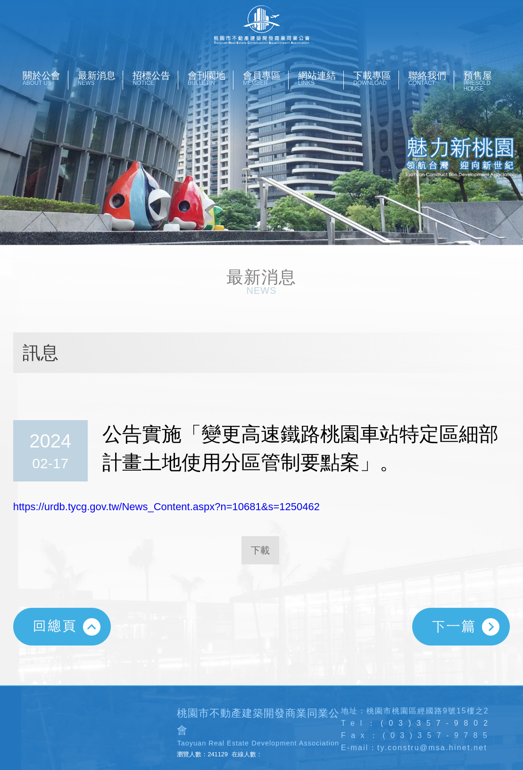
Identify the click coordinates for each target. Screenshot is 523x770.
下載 (260, 550)
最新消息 (100, 78)
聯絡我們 (431, 78)
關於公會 (45, 78)
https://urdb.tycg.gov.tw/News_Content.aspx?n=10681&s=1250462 (166, 507)
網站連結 (320, 78)
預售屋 (486, 81)
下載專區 (375, 78)
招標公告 (155, 78)
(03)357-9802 (437, 723)
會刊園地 (210, 78)
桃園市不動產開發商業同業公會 (261, 25)
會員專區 (265, 78)
